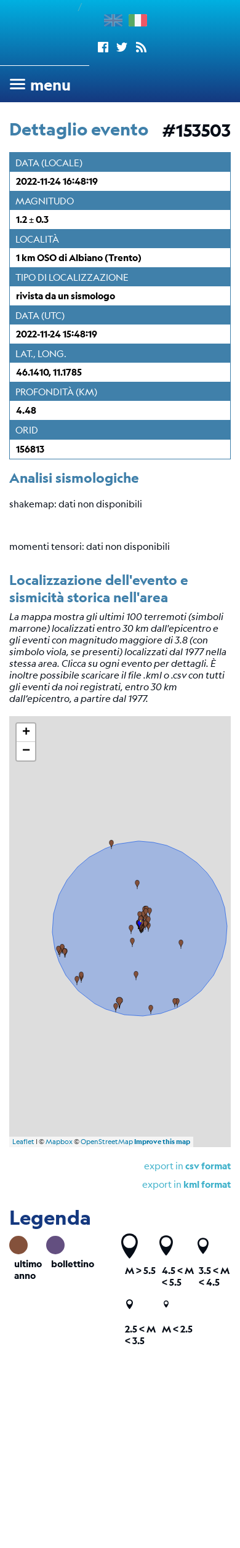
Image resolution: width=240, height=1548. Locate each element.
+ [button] (26, 733)
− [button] (26, 751)
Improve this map (162, 1141)
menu (50, 85)
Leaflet (23, 1142)
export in (187, 1165)
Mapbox (59, 1142)
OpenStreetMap (107, 1142)
